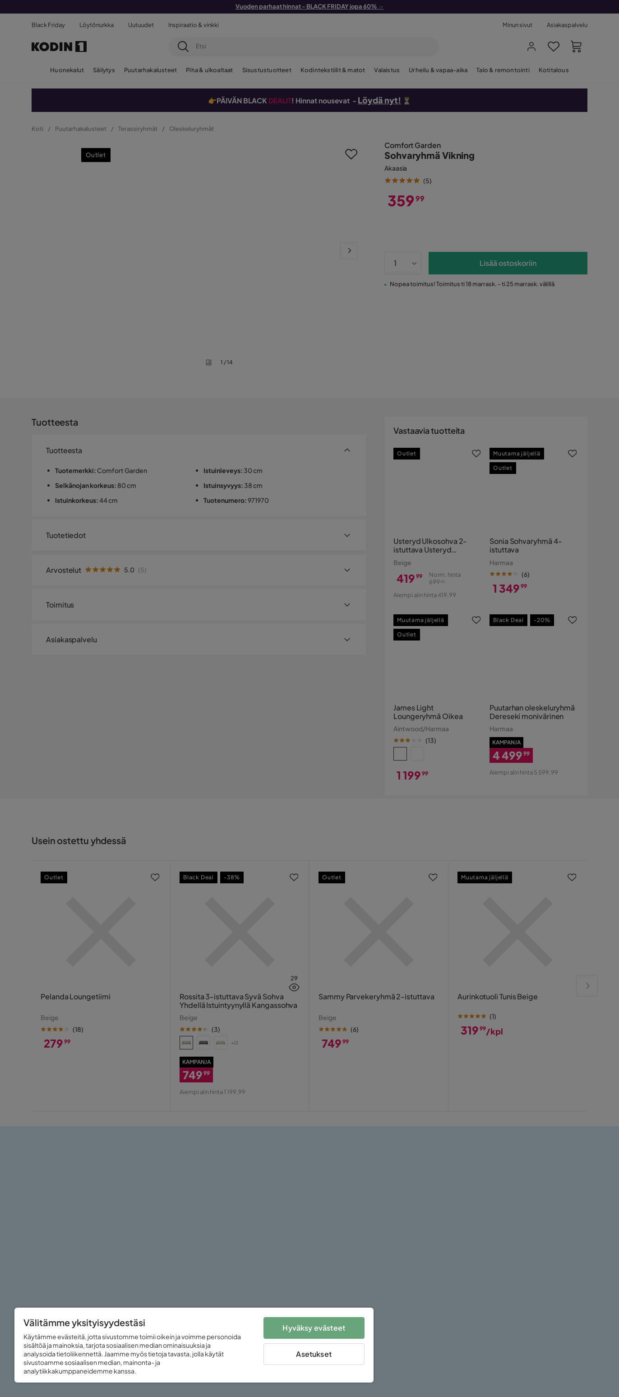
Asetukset (313, 1354)
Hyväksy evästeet (313, 1327)
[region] (194, 1345)
